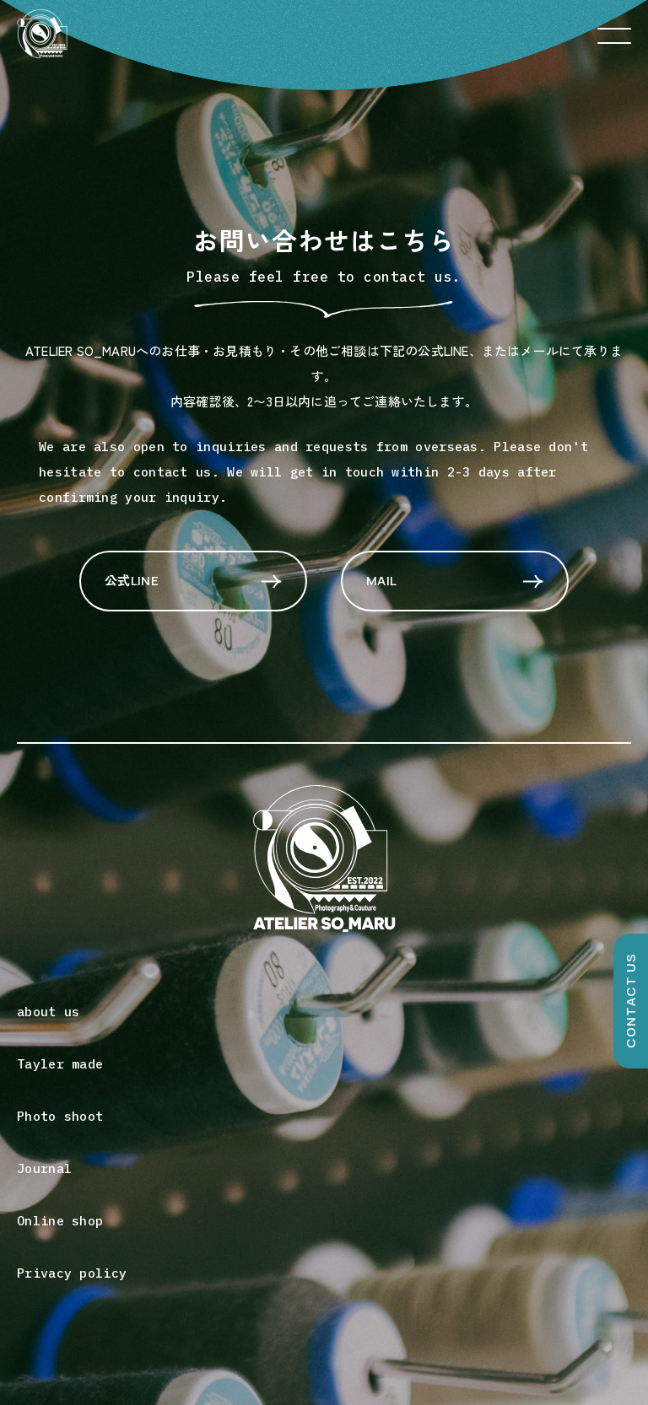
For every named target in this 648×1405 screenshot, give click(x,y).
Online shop (60, 1221)
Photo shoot (60, 1116)
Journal (44, 1168)
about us (48, 1012)
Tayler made (60, 1064)
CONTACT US (631, 1001)
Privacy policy (72, 1273)
